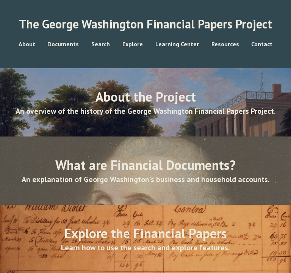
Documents (63, 44)
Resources (225, 44)
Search (100, 44)
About (27, 44)
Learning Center (177, 44)
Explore (132, 44)
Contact (261, 44)
